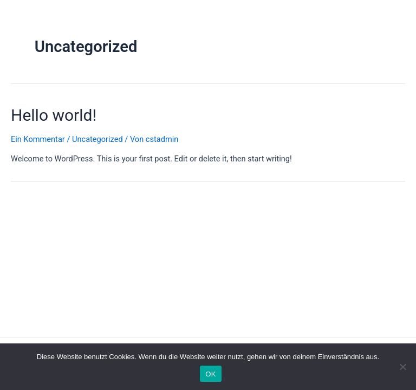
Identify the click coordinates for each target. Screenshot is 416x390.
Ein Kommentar (38, 139)
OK (210, 374)
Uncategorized (97, 139)
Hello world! (53, 115)
